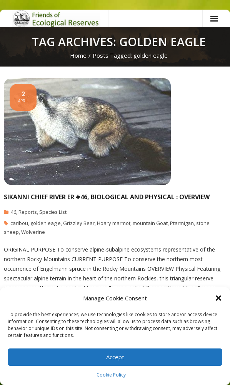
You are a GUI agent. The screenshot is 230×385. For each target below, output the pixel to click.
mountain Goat (150, 223)
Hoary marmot (113, 223)
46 (13, 211)
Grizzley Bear (79, 223)
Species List (53, 211)
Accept (115, 357)
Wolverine (33, 231)
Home (78, 55)
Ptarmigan (182, 223)
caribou (19, 223)
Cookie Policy (111, 375)
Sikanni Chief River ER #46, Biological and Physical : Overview (107, 197)
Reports (27, 211)
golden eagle (45, 223)
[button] (218, 298)
